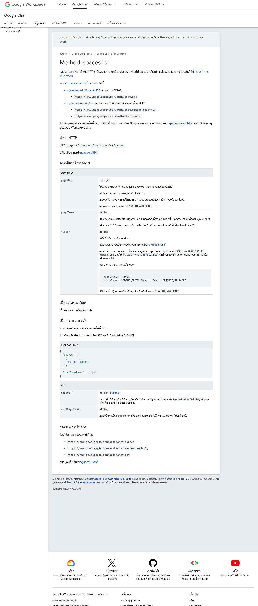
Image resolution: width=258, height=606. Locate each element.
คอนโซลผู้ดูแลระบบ (130, 600)
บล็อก (192, 600)
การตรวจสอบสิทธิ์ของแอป (82, 90)
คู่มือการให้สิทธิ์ (89, 462)
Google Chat (14, 15)
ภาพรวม (8, 23)
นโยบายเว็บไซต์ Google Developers (83, 482)
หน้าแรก (61, 4)
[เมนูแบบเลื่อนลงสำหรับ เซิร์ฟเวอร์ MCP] (164, 4)
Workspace (28, 4)
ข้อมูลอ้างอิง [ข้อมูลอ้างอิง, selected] (40, 23)
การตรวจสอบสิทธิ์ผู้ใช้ (79, 103)
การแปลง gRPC (88, 152)
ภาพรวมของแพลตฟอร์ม (64, 600)
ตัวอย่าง (78, 23)
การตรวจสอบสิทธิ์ (77, 83)
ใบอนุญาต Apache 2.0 (178, 478)
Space (83, 361)
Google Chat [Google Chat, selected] (80, 4)
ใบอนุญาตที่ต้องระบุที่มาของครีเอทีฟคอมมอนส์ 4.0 (111, 478)
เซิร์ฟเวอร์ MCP (152, 4)
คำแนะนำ (22, 23)
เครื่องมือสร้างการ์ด (116, 23)
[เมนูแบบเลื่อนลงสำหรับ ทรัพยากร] (137, 4)
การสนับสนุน (94, 23)
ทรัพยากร (128, 4)
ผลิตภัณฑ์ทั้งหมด (103, 4)
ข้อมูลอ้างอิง (120, 53)
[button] (23, 27)
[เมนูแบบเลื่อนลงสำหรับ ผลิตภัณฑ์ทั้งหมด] (116, 4)
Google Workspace (82, 53)
